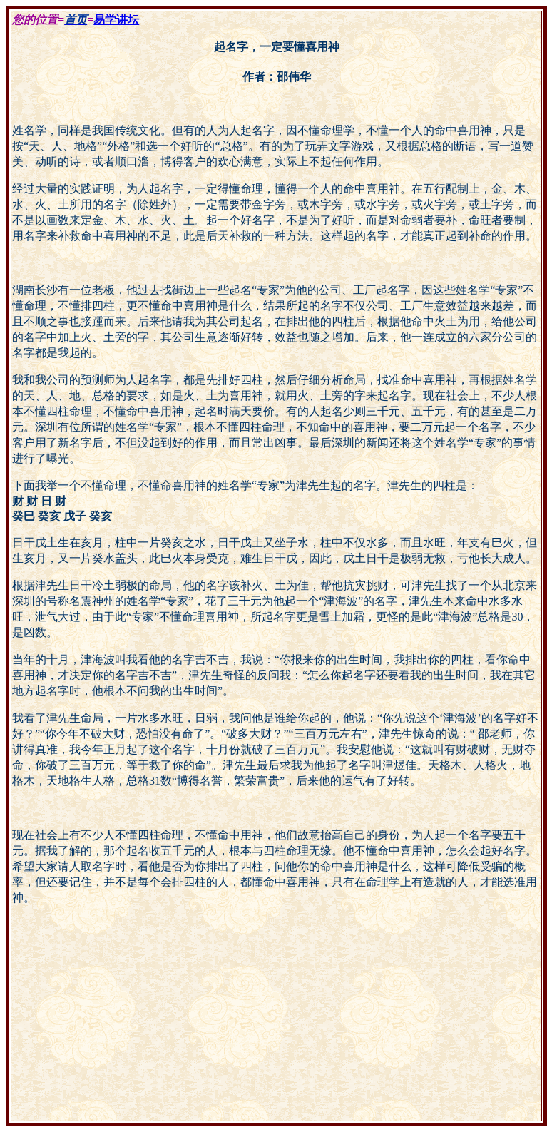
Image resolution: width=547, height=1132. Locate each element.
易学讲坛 (116, 20)
